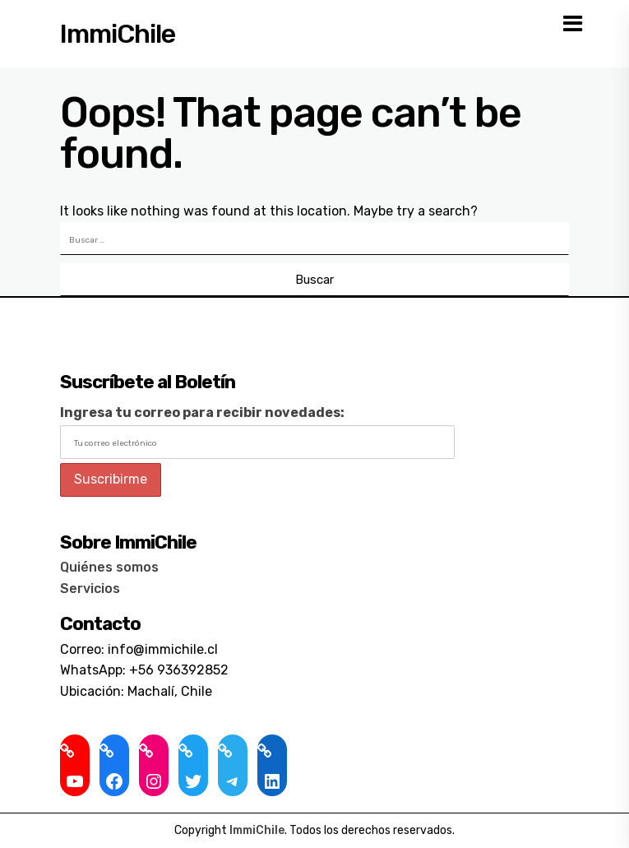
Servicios (90, 588)
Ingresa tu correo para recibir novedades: (202, 412)
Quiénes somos (109, 567)
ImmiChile (117, 34)
